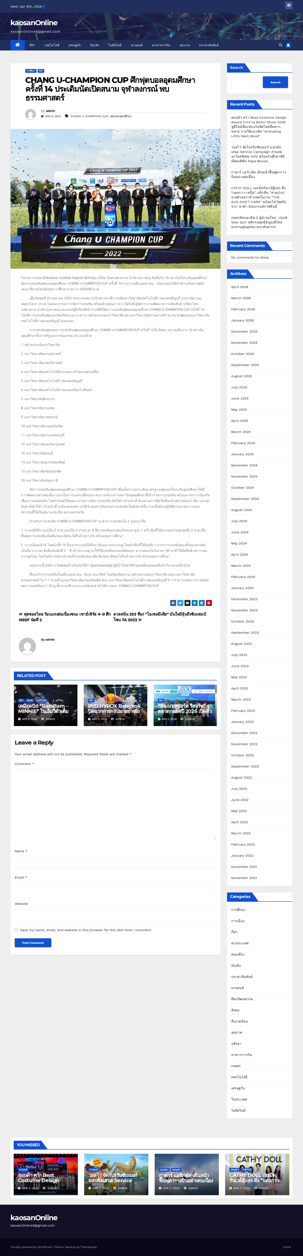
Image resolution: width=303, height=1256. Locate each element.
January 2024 (242, 588)
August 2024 (241, 510)
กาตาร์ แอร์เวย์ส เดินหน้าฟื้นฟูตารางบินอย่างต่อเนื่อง (186, 1178)
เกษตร (236, 1066)
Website (21, 904)
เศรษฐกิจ (74, 45)
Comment (24, 764)
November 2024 (244, 476)
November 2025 (244, 343)
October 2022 (242, 755)
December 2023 (244, 599)
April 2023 (239, 688)
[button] (280, 45)
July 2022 (239, 789)
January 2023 (242, 722)
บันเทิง (94, 45)
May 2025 (239, 410)
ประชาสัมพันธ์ (209, 45)
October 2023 (242, 621)
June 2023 (240, 666)
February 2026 (243, 309)
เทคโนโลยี (51, 45)
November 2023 (244, 610)
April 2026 (240, 287)
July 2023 (239, 655)
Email (21, 877)
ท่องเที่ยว (238, 954)
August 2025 (241, 376)
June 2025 (240, 398)
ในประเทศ (239, 1099)
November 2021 (244, 878)
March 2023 (241, 699)
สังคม (235, 1010)
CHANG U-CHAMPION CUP (89, 116)
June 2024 (240, 532)
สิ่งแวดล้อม (239, 1021)
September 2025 (245, 365)
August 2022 (241, 777)
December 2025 (244, 331)
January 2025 (242, 454)
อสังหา (236, 1044)
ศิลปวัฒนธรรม (242, 999)
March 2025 (241, 432)
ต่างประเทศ (240, 943)
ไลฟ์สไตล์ (115, 45)
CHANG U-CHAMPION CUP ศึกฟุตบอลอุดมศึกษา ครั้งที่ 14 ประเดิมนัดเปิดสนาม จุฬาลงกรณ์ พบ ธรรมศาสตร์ (110, 89)
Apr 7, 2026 (30, 1188)
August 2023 (241, 644)
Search (236, 67)
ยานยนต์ (137, 45)
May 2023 (239, 677)
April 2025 (239, 421)
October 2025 (242, 354)
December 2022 (244, 733)
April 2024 (239, 554)
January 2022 (242, 856)
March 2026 (241, 298)
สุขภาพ (185, 45)
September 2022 (245, 766)
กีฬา (32, 45)
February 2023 (243, 711)
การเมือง (238, 921)
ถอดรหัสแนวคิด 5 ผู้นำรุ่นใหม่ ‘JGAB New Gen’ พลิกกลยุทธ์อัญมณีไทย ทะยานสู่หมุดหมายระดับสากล (259, 222)
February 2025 (243, 443)
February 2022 (243, 844)
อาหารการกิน (161, 45)
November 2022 (244, 744)
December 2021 (244, 867)
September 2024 (245, 499)
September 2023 (245, 633)
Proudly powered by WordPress (32, 1247)
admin (50, 111)
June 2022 (240, 800)
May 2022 (239, 811)
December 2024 (244, 465)
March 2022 (241, 833)
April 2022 (239, 822)
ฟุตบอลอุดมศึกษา (121, 116)
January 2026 (242, 320)
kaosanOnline (34, 22)
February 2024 (243, 577)
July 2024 (239, 521)
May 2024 (239, 543)
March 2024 (241, 566)
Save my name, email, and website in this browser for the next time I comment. (86, 930)
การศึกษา (31, 71)
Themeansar (89, 1247)
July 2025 (239, 387)
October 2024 (242, 488)
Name (21, 851)
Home (287, 1247)
